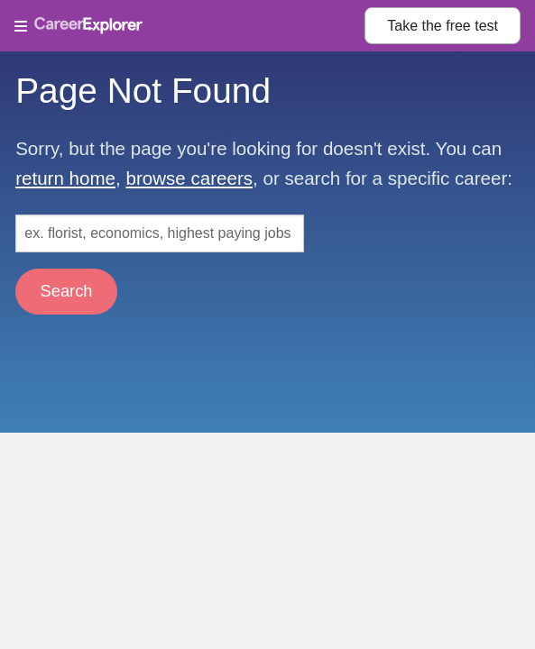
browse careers (189, 178)
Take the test (442, 25)
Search (67, 290)
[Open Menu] (189, 26)
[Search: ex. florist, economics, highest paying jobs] (159, 233)
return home (65, 178)
